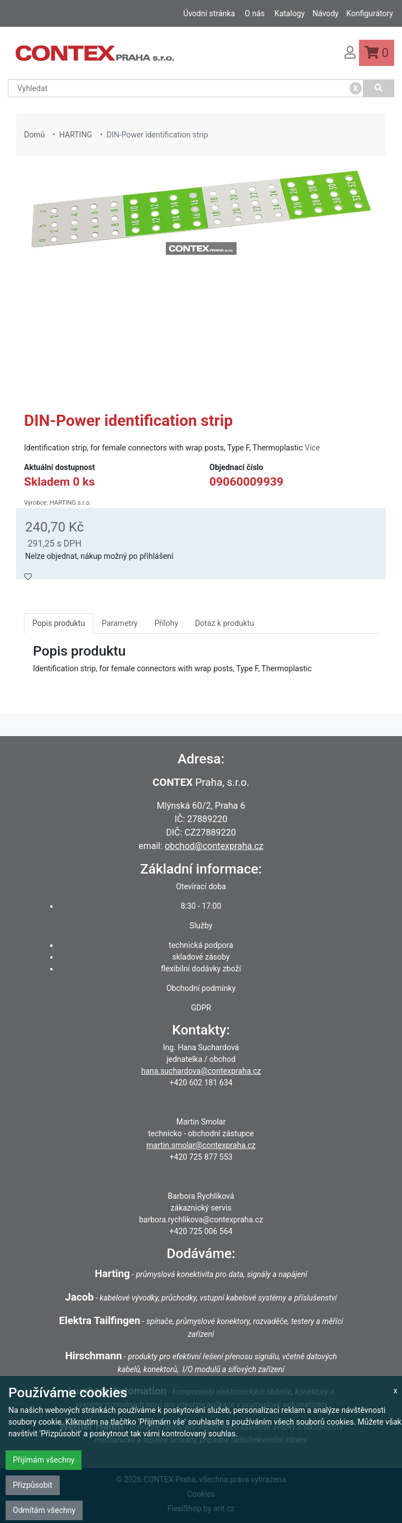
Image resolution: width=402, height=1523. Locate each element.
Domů (34, 134)
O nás (255, 13)
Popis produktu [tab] (58, 623)
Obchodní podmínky (201, 988)
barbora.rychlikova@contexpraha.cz (201, 1219)
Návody (326, 13)
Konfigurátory (369, 13)
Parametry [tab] (119, 623)
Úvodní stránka (209, 13)
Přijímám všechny (43, 1459)
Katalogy (289, 13)
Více (312, 447)
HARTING (75, 134)
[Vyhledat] (378, 88)
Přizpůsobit (32, 1485)
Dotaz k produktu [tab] (224, 623)
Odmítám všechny (44, 1510)
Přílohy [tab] (166, 623)
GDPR (201, 1007)
